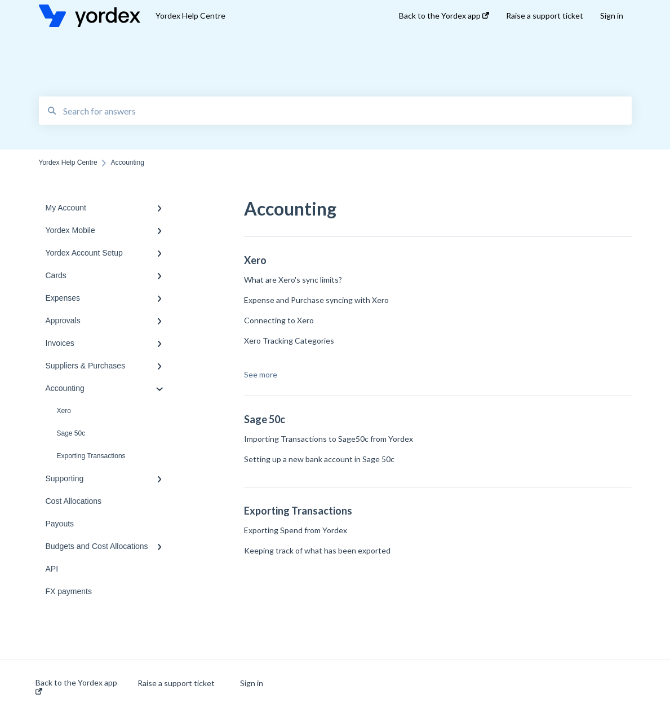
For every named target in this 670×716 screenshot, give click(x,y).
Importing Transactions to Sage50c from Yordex (328, 438)
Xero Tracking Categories (289, 340)
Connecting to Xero (279, 320)
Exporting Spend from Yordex (295, 530)
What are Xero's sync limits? (293, 279)
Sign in (251, 683)
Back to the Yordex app (76, 686)
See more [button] (260, 374)
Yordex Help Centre (190, 15)
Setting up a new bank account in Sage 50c (319, 459)
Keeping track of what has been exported (317, 550)
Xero (64, 411)
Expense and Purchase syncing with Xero (316, 300)
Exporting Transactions (91, 456)
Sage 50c (71, 433)
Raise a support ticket (176, 683)
